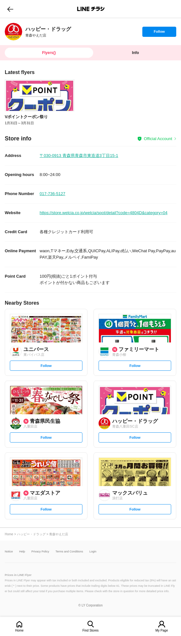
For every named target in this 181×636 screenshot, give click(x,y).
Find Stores (90, 630)
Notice (9, 551)
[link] (13, 31)
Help (22, 551)
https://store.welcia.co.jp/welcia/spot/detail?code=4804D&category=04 (103, 212)
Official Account (158, 138)
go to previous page (10, 9)
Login (92, 551)
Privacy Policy (40, 551)
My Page (161, 630)
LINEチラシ (91, 9)
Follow (159, 33)
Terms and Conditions (69, 551)
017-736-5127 (52, 193)
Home (19, 630)
